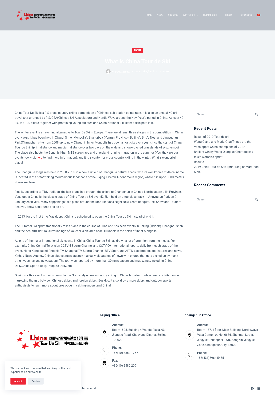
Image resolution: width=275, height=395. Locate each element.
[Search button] (256, 114)
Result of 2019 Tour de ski (211, 137)
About (137, 50)
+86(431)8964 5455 (210, 358)
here (40, 157)
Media (231, 15)
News (160, 15)
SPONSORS (247, 15)
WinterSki (191, 15)
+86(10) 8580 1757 (125, 353)
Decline (36, 381)
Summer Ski (212, 15)
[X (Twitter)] (258, 388)
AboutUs (173, 15)
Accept (18, 381)
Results (199, 162)
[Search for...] (223, 114)
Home (149, 15)
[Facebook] (252, 388)
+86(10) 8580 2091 (125, 365)
